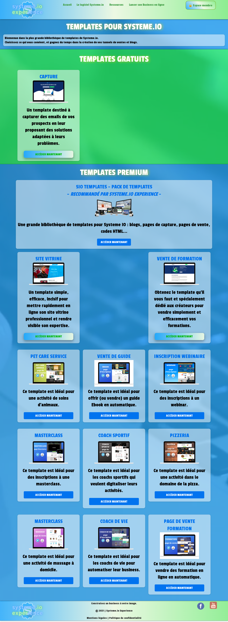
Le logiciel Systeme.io (90, 4)
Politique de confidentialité (125, 619)
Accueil (67, 4)
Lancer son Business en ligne (147, 4)
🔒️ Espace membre (200, 5)
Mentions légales (97, 619)
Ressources (116, 4)
